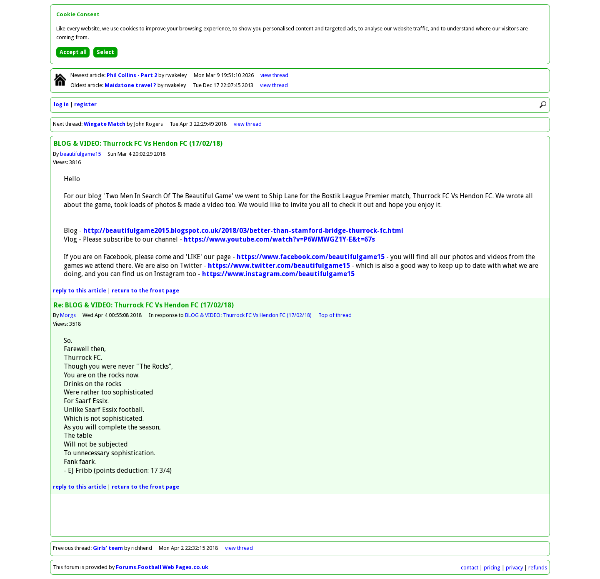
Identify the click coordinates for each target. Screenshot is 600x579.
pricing (492, 567)
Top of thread (335, 315)
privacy (514, 567)
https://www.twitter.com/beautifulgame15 (279, 266)
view (274, 75)
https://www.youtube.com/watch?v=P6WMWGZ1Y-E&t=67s (279, 239)
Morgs (68, 315)
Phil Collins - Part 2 (132, 75)
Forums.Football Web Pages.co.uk (162, 567)
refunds (537, 567)
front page (145, 290)
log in (61, 104)
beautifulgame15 (80, 154)
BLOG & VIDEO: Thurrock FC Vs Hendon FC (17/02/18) (248, 315)
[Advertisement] (300, 518)
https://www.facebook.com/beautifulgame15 (311, 257)
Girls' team (108, 548)
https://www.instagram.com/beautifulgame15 (278, 274)
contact (469, 567)
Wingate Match (104, 124)
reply (79, 290)
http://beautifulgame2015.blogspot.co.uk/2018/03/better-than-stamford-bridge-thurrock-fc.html (243, 231)
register (85, 104)
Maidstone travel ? (131, 85)
